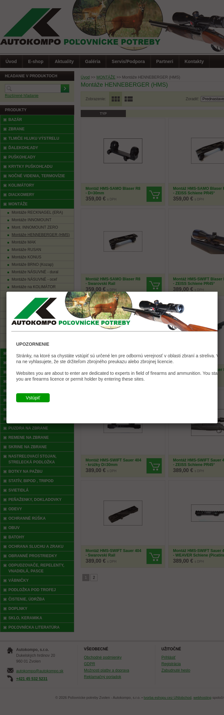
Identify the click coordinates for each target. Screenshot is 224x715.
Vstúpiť (33, 397)
